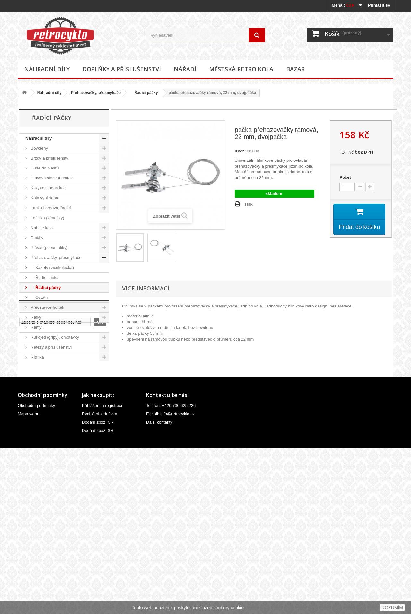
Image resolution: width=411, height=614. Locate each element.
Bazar (295, 69)
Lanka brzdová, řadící (50, 207)
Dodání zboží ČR (98, 588)
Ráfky (35, 317)
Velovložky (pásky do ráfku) (56, 406)
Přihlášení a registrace (102, 571)
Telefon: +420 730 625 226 (171, 571)
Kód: (239, 151)
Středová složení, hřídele (53, 387)
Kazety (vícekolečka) (52, 267)
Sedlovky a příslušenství (53, 377)
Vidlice (36, 426)
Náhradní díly (47, 69)
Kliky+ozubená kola (48, 188)
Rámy (36, 327)
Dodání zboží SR (97, 596)
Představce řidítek (47, 307)
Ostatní (39, 297)
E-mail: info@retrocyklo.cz (170, 580)
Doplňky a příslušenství (122, 69)
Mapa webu (28, 580)
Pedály (36, 237)
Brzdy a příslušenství (49, 158)
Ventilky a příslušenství (51, 416)
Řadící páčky (144, 93)
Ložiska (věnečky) (47, 217)
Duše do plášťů (44, 168)
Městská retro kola (241, 69)
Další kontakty (159, 588)
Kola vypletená (44, 197)
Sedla (35, 367)
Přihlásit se (379, 5)
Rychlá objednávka (99, 580)
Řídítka (37, 357)
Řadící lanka (44, 277)
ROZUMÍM (392, 607)
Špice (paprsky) (45, 396)
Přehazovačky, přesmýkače (96, 93)
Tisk (248, 204)
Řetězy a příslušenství (51, 347)
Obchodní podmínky (36, 571)
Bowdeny (39, 148)
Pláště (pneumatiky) (49, 247)
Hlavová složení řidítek (51, 178)
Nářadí (185, 69)
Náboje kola (41, 227)
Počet (345, 177)
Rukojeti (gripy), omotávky (54, 337)
